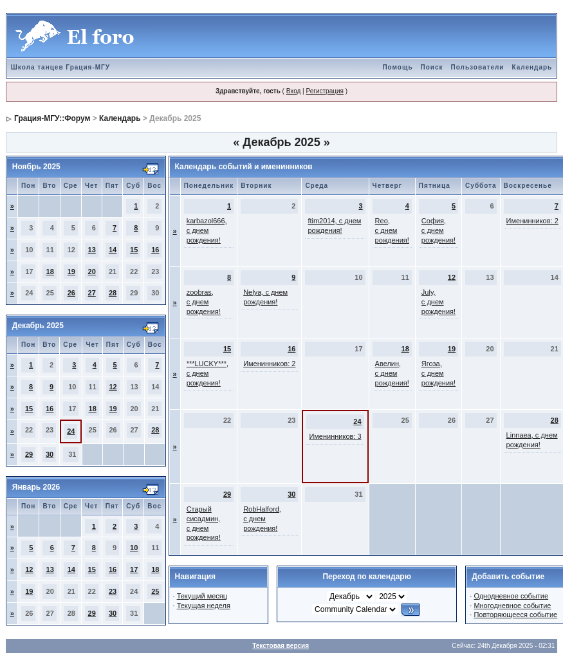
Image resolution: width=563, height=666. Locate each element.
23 (112, 591)
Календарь (532, 67)
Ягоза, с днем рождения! (438, 373)
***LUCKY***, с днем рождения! (207, 373)
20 (92, 271)
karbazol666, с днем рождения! (207, 230)
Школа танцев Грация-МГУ (60, 67)
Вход (293, 91)
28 (112, 293)
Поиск (432, 67)
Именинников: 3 (335, 436)
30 (49, 454)
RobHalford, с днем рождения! (262, 518)
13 (92, 250)
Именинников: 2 (532, 221)
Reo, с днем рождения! (392, 230)
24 (71, 431)
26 (71, 293)
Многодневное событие (512, 605)
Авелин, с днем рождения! (392, 373)
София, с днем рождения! (438, 230)
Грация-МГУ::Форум (52, 118)
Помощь (397, 67)
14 (112, 250)
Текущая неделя (203, 605)
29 (29, 454)
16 (155, 250)
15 (134, 250)
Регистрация (324, 91)
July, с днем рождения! (438, 301)
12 (112, 387)
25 (155, 591)
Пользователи (477, 67)
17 (134, 569)
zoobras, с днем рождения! (204, 301)
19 (71, 271)
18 (50, 271)
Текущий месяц (202, 596)
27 (92, 293)
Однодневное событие (511, 596)
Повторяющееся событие (515, 614)
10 (134, 547)
